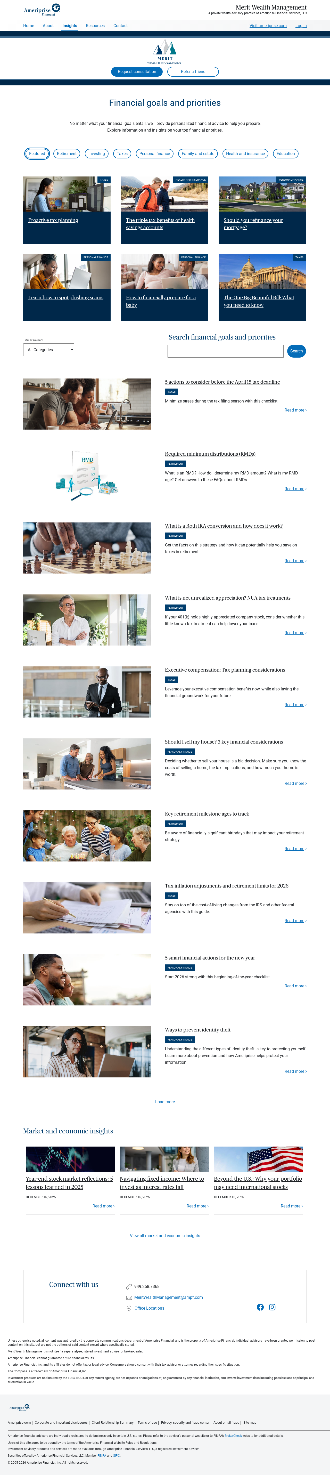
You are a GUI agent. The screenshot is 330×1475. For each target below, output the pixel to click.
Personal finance (154, 153)
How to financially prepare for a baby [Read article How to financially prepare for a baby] (161, 301)
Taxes (122, 153)
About (48, 25)
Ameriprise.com (19, 1422)
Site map (249, 1422)
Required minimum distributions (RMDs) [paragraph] (210, 454)
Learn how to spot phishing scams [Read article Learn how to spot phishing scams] (65, 297)
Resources (95, 25)
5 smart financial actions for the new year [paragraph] (210, 958)
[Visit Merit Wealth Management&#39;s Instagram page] (272, 1307)
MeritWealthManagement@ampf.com (168, 1297)
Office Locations (149, 1308)
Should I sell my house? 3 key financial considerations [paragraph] (224, 742)
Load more (165, 1101)
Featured (37, 153)
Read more (294, 410)
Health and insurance (245, 153)
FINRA (101, 1455)
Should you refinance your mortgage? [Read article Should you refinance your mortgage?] (253, 224)
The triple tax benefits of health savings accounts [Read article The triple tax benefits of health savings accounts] (160, 224)
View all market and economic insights (165, 1235)
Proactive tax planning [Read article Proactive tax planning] (53, 220)
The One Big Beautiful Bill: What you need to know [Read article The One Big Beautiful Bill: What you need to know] (259, 301)
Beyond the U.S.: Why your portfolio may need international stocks (258, 1183)
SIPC (116, 1455)
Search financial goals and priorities (222, 337)
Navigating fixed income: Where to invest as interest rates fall (162, 1183)
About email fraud (226, 1422)
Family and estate (198, 153)
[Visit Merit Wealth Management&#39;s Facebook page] (260, 1307)
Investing (96, 153)
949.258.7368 (147, 1286)
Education (286, 153)
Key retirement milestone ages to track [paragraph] (207, 814)
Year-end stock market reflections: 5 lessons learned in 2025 (69, 1183)
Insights (69, 25)
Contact (120, 25)
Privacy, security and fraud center (185, 1422)
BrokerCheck (233, 1436)
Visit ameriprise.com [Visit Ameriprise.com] (268, 25)
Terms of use (147, 1422)
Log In (301, 25)
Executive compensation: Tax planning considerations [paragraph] (225, 670)
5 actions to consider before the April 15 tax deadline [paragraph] (222, 382)
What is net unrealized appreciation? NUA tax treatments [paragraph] (228, 598)
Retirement (67, 153)
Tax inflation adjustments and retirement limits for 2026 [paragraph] (226, 886)
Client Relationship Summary (113, 1422)
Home (28, 25)
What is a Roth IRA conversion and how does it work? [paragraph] (224, 526)
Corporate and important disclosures (61, 1422)
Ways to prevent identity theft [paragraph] (197, 1030)
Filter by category (33, 339)
